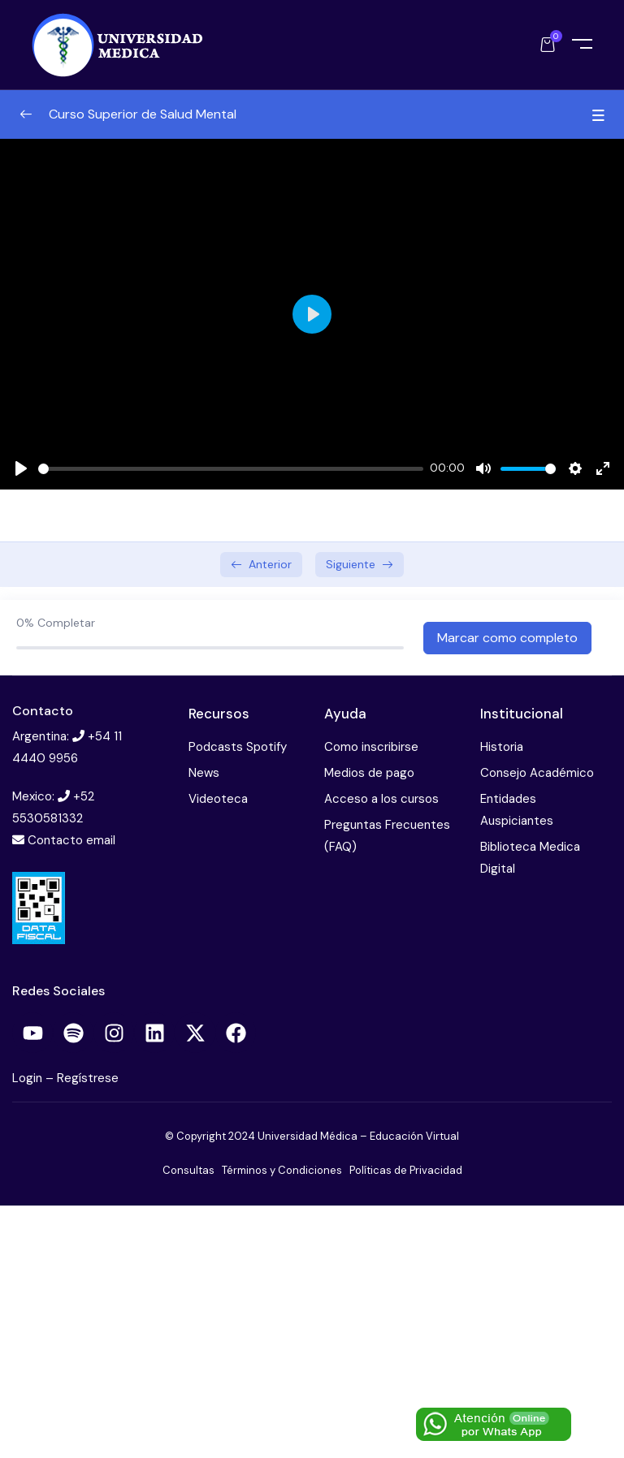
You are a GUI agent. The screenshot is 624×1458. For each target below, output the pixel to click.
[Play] (21, 468)
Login (29, 1078)
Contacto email (71, 840)
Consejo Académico (537, 773)
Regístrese (88, 1078)
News (203, 773)
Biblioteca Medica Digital (530, 858)
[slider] (230, 469)
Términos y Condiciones (282, 1170)
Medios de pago (369, 773)
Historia (501, 747)
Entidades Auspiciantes (516, 810)
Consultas (188, 1170)
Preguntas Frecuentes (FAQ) (387, 836)
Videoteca (218, 799)
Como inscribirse (371, 747)
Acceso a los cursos (381, 799)
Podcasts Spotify (237, 747)
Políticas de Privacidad (405, 1170)
